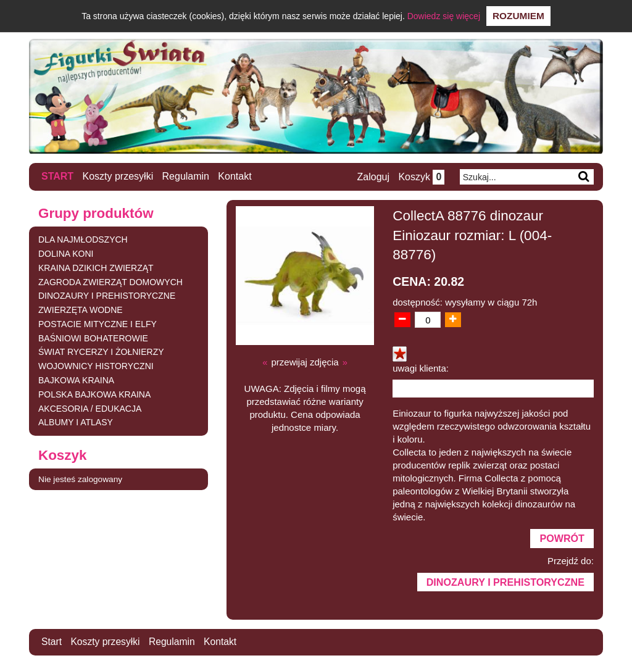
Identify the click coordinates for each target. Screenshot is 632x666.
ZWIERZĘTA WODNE (80, 310)
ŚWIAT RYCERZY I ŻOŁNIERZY (101, 352)
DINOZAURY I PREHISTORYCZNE (106, 296)
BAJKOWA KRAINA (76, 380)
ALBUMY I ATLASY (75, 422)
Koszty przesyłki (118, 176)
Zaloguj (372, 177)
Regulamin (185, 176)
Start (57, 176)
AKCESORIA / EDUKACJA (89, 408)
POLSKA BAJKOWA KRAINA (94, 394)
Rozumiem (518, 15)
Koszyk (420, 177)
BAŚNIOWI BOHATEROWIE (93, 338)
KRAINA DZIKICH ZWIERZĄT (96, 267)
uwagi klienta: (421, 368)
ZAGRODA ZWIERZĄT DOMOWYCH (110, 281)
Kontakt (235, 176)
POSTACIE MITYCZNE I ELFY (97, 323)
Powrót (561, 538)
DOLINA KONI (65, 253)
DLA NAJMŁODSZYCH (83, 239)
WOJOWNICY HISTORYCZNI (96, 366)
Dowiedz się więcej (443, 16)
